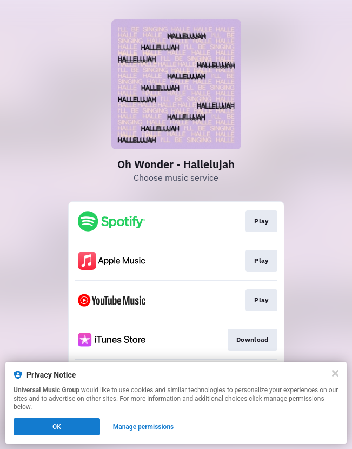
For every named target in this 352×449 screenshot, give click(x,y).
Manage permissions (143, 427)
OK (56, 427)
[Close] (335, 373)
